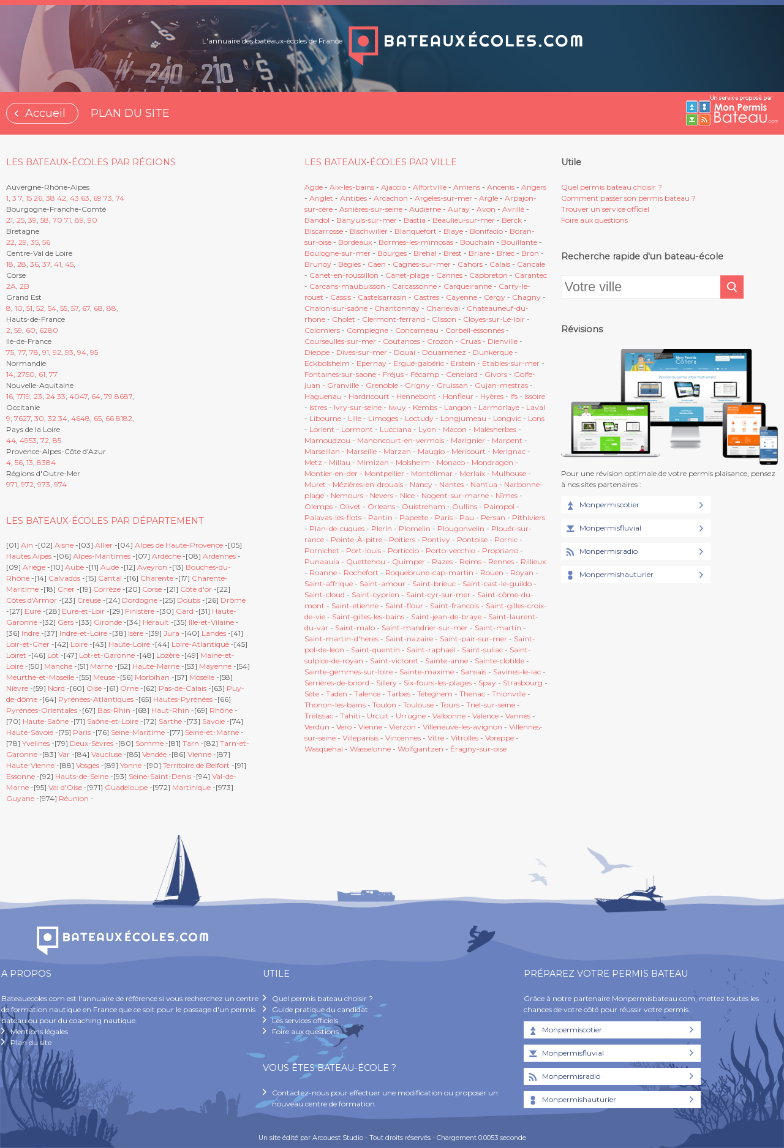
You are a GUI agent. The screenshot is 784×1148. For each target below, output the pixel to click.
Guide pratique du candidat (320, 1009)
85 (57, 440)
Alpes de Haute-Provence (179, 545)
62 (43, 330)
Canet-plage (407, 275)
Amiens (466, 187)
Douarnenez (444, 352)
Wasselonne (370, 748)
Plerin (381, 528)
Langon (458, 407)
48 (85, 418)
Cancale (531, 264)
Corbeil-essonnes (474, 330)
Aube (74, 567)
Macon (455, 429)
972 (27, 484)
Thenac (472, 693)
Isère (135, 633)
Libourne (325, 418)
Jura (171, 633)
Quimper (408, 561)
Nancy (422, 484)
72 (44, 440)
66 (109, 418)
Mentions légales (39, 1031)
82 (127, 418)
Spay (487, 682)
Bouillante (519, 242)
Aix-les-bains (352, 187)
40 (74, 396)
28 (21, 264)
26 (38, 198)
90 (92, 220)
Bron (530, 253)
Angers (533, 187)
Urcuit (378, 715)
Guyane (20, 798)
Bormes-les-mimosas (416, 242)
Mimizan (373, 462)
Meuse (104, 677)
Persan (493, 517)
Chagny (526, 297)
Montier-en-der (331, 473)
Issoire (534, 396)
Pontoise (472, 539)
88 (111, 308)
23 (38, 396)
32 (52, 418)
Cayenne (461, 297)
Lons (536, 418)
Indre (30, 633)
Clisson (444, 319)
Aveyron (152, 567)
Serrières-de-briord (336, 682)
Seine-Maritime (138, 732)
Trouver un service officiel (605, 209)
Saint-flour (404, 605)
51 (29, 308)
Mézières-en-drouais (368, 484)
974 (60, 484)
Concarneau (417, 330)
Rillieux (533, 561)
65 (98, 418)
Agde (313, 187)
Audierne (425, 209)
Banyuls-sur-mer (366, 220)
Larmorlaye (498, 407)
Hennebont (416, 396)
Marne (101, 666)
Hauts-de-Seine (81, 776)
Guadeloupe (126, 787)
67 (86, 308)
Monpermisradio (601, 552)
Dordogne (139, 600)
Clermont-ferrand (393, 319)
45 (69, 264)
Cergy (494, 297)
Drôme (233, 600)
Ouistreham (423, 506)
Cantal (110, 578)
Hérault (156, 622)
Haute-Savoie (29, 732)
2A (11, 286)
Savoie (213, 721)
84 (51, 462)
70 (57, 220)
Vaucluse (106, 754)
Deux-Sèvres (91, 743)
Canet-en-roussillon (344, 275)
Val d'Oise (65, 787)
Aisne (64, 545)
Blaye (453, 231)
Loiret (16, 655)
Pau (466, 517)
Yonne (130, 765)
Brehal (425, 253)
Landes (214, 633)
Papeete (413, 517)
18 (9, 264)
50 (30, 374)
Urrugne (411, 715)
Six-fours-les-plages (438, 682)
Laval (535, 407)
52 (40, 308)
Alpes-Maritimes (101, 556)
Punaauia (321, 561)
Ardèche (166, 556)
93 (69, 352)
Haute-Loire (129, 644)
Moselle (201, 677)
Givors (495, 374)
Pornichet (321, 550)
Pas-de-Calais (182, 688)
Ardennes (219, 556)
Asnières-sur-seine (370, 209)
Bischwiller (369, 231)
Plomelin (415, 528)
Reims (470, 561)
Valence (485, 715)
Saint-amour (382, 583)
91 (45, 352)
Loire (79, 644)
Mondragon (492, 462)
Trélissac (318, 715)
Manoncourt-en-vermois (400, 440)
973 (43, 484)
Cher (66, 589)
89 (79, 220)
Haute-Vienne (30, 765)
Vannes (517, 715)
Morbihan (152, 677)
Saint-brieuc (434, 583)
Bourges (392, 253)
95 (94, 352)
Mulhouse (509, 473)
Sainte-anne (446, 660)
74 (120, 198)
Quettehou (365, 561)
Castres (426, 297)
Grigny (417, 385)
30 (39, 418)
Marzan (397, 451)
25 (20, 220)
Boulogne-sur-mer (337, 253)
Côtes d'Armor (31, 600)
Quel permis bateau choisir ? (611, 187)
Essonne (20, 776)
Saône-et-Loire (112, 721)
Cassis (340, 297)
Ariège (34, 567)
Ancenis (500, 187)
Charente (156, 578)
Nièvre (17, 688)
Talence (367, 693)
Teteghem (435, 693)
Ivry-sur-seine (358, 407)
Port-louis (363, 550)
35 (35, 242)
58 (44, 220)
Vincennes (403, 737)
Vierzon (402, 726)
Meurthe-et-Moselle (40, 677)
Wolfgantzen (420, 748)
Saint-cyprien (375, 594)
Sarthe (170, 721)
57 (74, 308)
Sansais (473, 671)
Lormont (357, 429)
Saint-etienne (355, 605)
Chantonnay (397, 308)
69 (97, 198)
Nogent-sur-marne (455, 495)
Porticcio (403, 550)
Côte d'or (196, 589)
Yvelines (36, 743)
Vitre (436, 737)
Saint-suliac (482, 649)
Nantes (451, 484)
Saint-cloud (324, 594)
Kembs (425, 407)
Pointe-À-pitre (356, 539)
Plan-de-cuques (336, 528)
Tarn (191, 743)
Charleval (443, 308)
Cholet (343, 319)
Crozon (440, 341)
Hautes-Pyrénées (183, 699)
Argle (488, 198)
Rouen (491, 572)
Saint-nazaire (409, 638)
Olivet (350, 506)
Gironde (108, 622)
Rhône (221, 710)
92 (57, 352)
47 (84, 396)
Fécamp (424, 374)
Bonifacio (486, 231)
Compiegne (367, 330)
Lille (354, 418)
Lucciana (396, 429)
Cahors (470, 264)
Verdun (317, 726)
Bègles (349, 264)
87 (128, 396)
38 (50, 198)
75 (10, 352)
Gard (185, 611)
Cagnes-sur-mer (422, 264)
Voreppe (499, 737)
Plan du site (30, 1042)
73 (108, 198)
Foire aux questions (594, 220)
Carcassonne (414, 286)
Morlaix (472, 473)
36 (34, 264)
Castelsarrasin (382, 297)
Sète (311, 693)
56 (46, 242)
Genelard (462, 374)
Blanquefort (415, 231)
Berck (512, 220)
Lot (53, 655)
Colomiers (322, 330)
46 (75, 418)
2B (24, 286)
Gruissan (452, 385)
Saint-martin (498, 627)
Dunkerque (493, 352)
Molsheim (413, 462)
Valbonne (449, 715)
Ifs (514, 396)
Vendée (154, 754)
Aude (109, 567)
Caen (377, 264)
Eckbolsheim (327, 363)
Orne (129, 688)
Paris (82, 732)
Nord (56, 688)
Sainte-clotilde (499, 660)
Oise (94, 688)
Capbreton (488, 275)
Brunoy (317, 264)
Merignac (509, 451)
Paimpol (499, 506)
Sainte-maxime (426, 671)
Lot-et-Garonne (107, 655)
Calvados (64, 578)
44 (11, 440)
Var (64, 754)
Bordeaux (355, 242)
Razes (442, 561)
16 (9, 396)
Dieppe (317, 352)
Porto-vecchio (450, 550)
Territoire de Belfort (196, 765)
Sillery (387, 682)
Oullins (464, 506)
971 (11, 484)
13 (29, 462)
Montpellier (384, 473)
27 (21, 374)
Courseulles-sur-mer (340, 341)
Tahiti (350, 715)
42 (61, 198)
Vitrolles (464, 737)
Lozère (167, 655)
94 (81, 352)
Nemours (347, 495)
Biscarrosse (323, 231)
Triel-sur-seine (490, 704)
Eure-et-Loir (83, 611)
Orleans (381, 506)
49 (24, 440)
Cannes (449, 275)
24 (50, 396)
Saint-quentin (375, 649)
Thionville (509, 693)
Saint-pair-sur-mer (473, 638)
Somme (149, 743)
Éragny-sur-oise (478, 748)
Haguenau (323, 396)
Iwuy (397, 407)
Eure (32, 611)
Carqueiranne (467, 286)
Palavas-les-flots (332, 517)
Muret (315, 484)
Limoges (383, 418)
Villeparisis (360, 737)
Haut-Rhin (170, 710)
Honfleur (458, 396)
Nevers (381, 495)
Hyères (491, 396)
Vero (344, 726)
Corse (152, 589)
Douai (404, 352)
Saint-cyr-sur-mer (438, 594)
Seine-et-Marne (212, 732)
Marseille (362, 451)
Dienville (503, 341)
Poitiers (402, 539)
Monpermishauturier (609, 575)
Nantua (483, 484)
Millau (339, 462)
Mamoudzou (327, 440)
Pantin (380, 517)
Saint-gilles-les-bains (368, 616)
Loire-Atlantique (200, 644)
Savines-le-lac (517, 671)
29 (22, 242)
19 (26, 396)
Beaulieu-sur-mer (463, 220)
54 (52, 308)
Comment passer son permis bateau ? (628, 198)
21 (9, 220)
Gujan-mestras (501, 385)
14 (9, 374)
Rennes (501, 561)
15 (29, 198)
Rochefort (361, 572)
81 (119, 418)
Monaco (451, 462)
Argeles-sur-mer (443, 198)
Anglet (321, 198)
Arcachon (391, 198)
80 (53, 330)
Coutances (401, 341)
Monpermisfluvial (602, 529)
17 (20, 396)
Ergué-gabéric (418, 363)
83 (41, 462)
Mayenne (215, 666)
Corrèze (107, 589)
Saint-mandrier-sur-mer (425, 627)
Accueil (45, 113)
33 (61, 396)
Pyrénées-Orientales (41, 710)
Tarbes (398, 693)
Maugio (431, 451)
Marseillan (322, 451)
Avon (486, 209)
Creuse (89, 600)
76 (18, 418)
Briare (479, 253)
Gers (66, 622)
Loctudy (419, 418)
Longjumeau (463, 418)
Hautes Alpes (28, 556)
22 (10, 242)
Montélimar (432, 473)
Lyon (427, 429)
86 (119, 396)
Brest (452, 253)
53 (33, 440)
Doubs (188, 600)
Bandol (317, 220)
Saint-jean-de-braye (446, 616)
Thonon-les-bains (335, 704)
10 (19, 308)
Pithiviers (528, 517)
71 (67, 220)
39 (32, 220)
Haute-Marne (155, 666)
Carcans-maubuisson (347, 286)
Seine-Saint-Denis (160, 776)
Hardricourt (369, 396)
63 (85, 198)
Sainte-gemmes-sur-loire (348, 671)
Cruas (470, 341)
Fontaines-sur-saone (340, 374)
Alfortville (430, 187)
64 (95, 396)
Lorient (321, 429)
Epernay (371, 363)
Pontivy (436, 539)
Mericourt (468, 451)
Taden (336, 693)
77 (22, 352)
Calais (499, 264)
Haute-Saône (46, 721)
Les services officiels (305, 1020)
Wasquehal (323, 748)
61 (42, 374)
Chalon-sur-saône (336, 308)
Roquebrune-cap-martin (429, 572)
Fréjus (393, 374)
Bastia (415, 220)
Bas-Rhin (113, 710)
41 (57, 264)
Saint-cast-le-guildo (497, 583)
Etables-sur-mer (511, 363)
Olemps (318, 506)
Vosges (87, 765)
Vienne (199, 754)
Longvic (507, 418)
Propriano (500, 550)
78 (34, 352)
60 (31, 330)
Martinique (191, 787)
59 (18, 330)
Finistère (139, 611)
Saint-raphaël (431, 649)
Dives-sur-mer (361, 352)
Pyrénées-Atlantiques (96, 699)
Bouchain (477, 242)
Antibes (353, 198)
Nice (407, 495)
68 (98, 308)
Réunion (74, 798)
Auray (459, 209)
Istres (318, 407)
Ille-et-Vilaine (211, 622)
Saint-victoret (394, 660)
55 (63, 308)
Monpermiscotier (601, 505)
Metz (313, 462)
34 (62, 418)
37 (46, 264)
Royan (521, 572)
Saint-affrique (328, 583)
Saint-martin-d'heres (341, 638)
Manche (58, 666)
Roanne (323, 572)
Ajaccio (393, 187)
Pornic (506, 539)
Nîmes (507, 495)
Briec (505, 253)
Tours (449, 704)
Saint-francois (454, 605)
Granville (343, 385)
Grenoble (382, 385)
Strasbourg (523, 682)
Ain (27, 545)
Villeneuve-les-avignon (462, 726)
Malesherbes (494, 429)
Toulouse (418, 704)
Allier (104, 545)
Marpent (507, 440)
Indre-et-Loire (83, 633)
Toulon (384, 704)
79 (108, 396)
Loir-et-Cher (28, 644)
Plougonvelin (460, 528)
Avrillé (513, 209)
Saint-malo (355, 627)
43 (74, 198)
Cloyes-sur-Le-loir (494, 319)
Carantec (530, 275)
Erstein (463, 363)
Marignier (468, 440)
